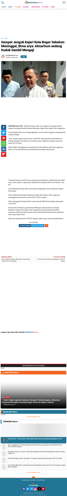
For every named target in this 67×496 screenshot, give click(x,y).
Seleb (53, 7)
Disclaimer (33, 480)
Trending (18, 7)
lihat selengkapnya (33, 417)
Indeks (10, 7)
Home (4, 7)
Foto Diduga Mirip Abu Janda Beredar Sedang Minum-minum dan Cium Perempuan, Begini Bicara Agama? (37, 466)
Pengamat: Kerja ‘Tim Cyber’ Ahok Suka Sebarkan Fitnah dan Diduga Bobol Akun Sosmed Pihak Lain (36, 452)
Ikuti (23, 56)
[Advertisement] (34, 21)
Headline (26, 7)
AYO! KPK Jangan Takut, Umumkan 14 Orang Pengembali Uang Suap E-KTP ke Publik (35, 458)
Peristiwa (45, 7)
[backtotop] (33, 478)
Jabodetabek (35, 7)
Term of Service (40, 480)
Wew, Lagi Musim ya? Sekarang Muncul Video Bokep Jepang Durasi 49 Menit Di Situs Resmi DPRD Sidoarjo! (35, 446)
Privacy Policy (25, 480)
